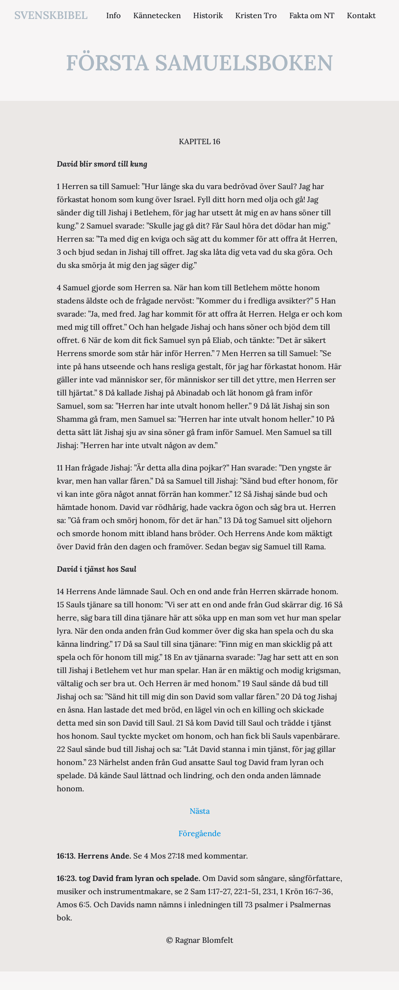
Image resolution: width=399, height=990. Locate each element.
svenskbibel (51, 15)
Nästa (200, 811)
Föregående (199, 833)
